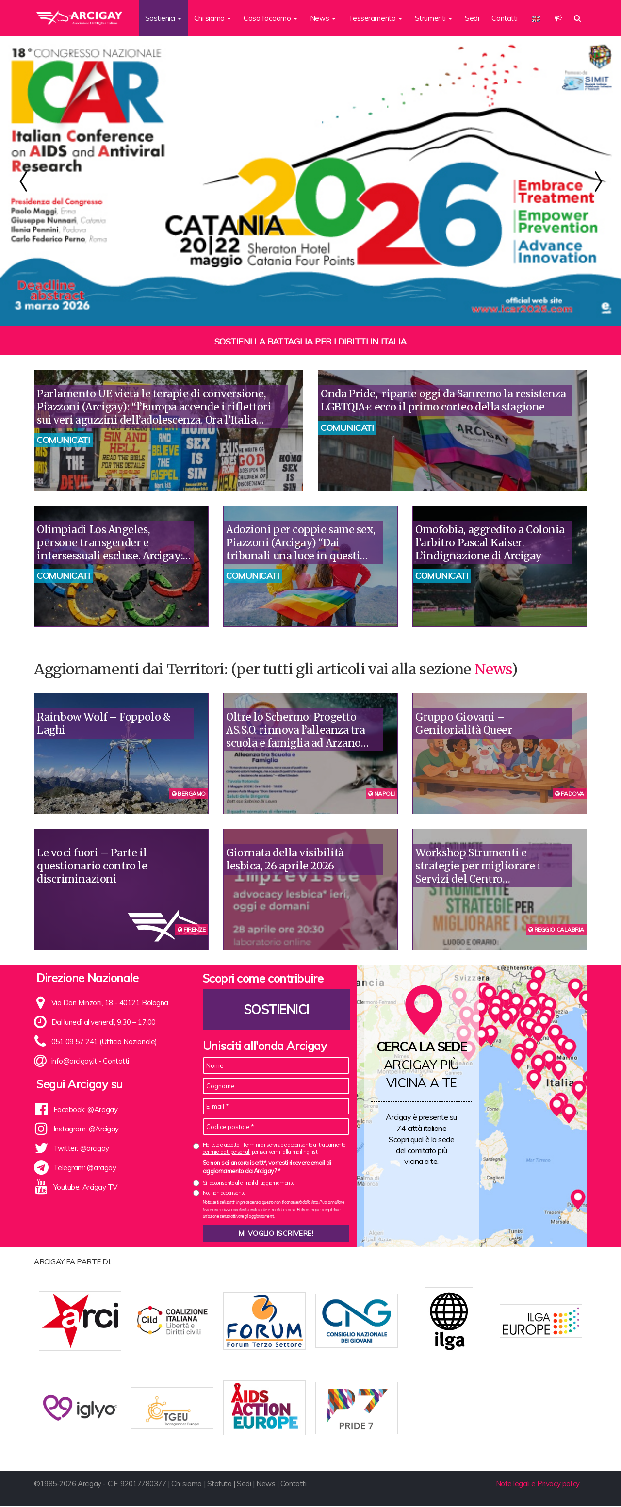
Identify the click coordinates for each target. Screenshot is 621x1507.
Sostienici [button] (163, 18)
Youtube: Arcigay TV (85, 1187)
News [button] (323, 18)
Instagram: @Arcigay (86, 1128)
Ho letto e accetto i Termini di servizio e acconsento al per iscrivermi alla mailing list (274, 1148)
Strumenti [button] (434, 18)
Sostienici (276, 1009)
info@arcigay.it (74, 1060)
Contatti (504, 18)
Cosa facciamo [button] (270, 18)
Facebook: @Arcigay (85, 1109)
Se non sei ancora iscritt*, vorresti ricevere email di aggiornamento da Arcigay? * (267, 1167)
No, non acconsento (224, 1192)
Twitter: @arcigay (81, 1148)
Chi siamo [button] (212, 18)
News (492, 669)
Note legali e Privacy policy (538, 1484)
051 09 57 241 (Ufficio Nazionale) (104, 1041)
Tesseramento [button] (375, 18)
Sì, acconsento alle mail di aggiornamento (248, 1182)
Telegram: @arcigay (84, 1167)
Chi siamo (186, 1484)
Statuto (219, 1484)
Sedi (472, 18)
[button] (558, 18)
